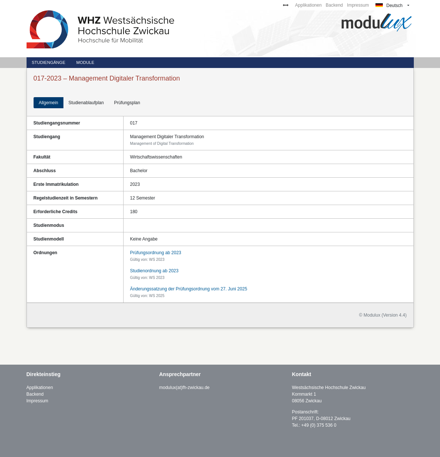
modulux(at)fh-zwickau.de (184, 387)
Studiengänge (48, 62)
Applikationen (308, 5)
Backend (334, 5)
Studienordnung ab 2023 (154, 270)
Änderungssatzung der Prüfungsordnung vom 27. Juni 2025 (188, 288)
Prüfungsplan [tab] (127, 102)
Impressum (358, 5)
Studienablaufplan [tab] (86, 102)
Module (85, 62)
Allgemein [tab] (48, 102)
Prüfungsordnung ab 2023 (155, 252)
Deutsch (388, 5)
